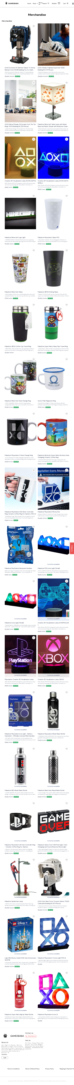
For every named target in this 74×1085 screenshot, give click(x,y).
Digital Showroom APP (31, 1081)
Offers (72, 548)
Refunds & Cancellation (46, 1081)
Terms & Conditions (60, 1081)
